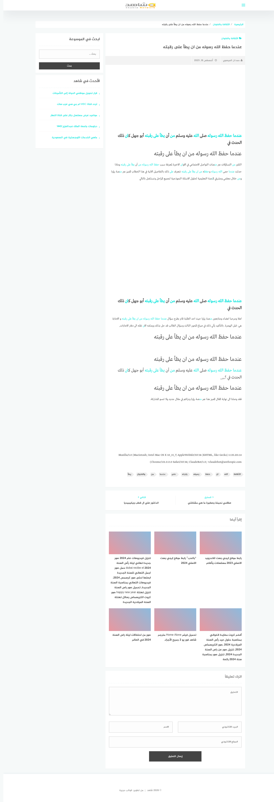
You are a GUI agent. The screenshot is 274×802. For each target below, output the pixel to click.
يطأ (158, 136)
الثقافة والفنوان (228, 38)
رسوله (209, 136)
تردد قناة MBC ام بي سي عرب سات (74, 104)
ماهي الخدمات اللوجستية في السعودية (71, 138)
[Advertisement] (172, 93)
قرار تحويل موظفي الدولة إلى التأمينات (71, 93)
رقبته (145, 136)
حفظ (225, 136)
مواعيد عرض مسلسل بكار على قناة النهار (70, 116)
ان (123, 136)
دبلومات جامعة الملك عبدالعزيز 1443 (73, 127)
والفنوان (138, 474)
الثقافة (233, 474)
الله (217, 136)
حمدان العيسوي (229, 60)
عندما (234, 136)
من (169, 136)
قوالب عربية (122, 790)
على (153, 136)
